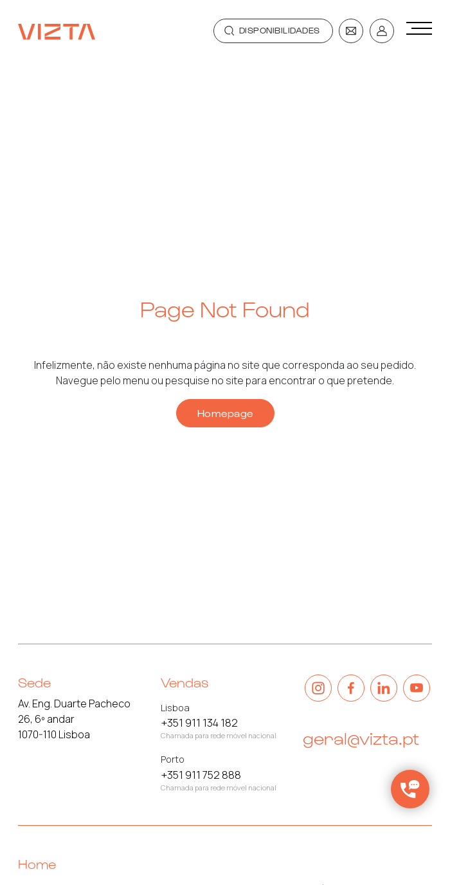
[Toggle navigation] (273, 31)
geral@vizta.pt (361, 737)
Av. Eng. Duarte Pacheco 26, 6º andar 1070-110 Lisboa (74, 718)
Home (37, 863)
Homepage (225, 413)
